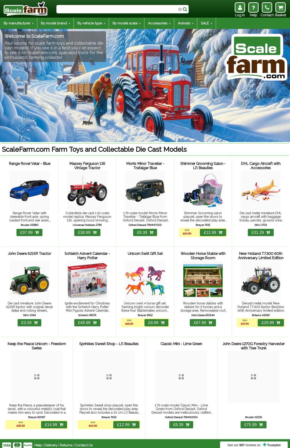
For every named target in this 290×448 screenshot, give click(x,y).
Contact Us (83, 442)
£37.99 (29, 231)
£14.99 (53, 421)
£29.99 (270, 320)
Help (38, 442)
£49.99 (87, 320)
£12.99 (213, 231)
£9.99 (156, 320)
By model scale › (127, 23)
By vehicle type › (91, 23)
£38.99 (87, 231)
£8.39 (145, 231)
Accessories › (159, 23)
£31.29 (260, 231)
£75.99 (253, 421)
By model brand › (55, 23)
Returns (66, 442)
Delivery (50, 442)
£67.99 (203, 320)
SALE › (206, 23)
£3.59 (29, 320)
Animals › (185, 23)
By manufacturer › (18, 23)
